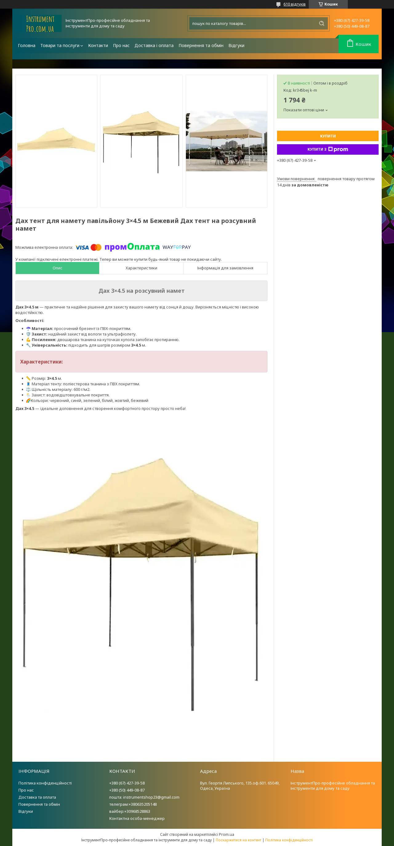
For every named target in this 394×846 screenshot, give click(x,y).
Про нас (121, 45)
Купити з (328, 149)
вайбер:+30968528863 (129, 811)
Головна (26, 45)
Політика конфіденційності (45, 783)
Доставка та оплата (37, 797)
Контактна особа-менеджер (137, 818)
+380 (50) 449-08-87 (127, 790)
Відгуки (236, 45)
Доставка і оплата (154, 45)
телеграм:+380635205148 (133, 804)
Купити (328, 136)
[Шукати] (322, 23)
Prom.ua (226, 834)
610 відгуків (294, 4)
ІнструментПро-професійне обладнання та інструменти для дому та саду (333, 785)
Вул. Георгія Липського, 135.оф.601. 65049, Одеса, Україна (239, 785)
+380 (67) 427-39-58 (127, 783)
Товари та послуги (59, 45)
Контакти (98, 45)
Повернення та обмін (201, 45)
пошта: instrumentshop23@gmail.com (144, 797)
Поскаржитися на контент (238, 840)
